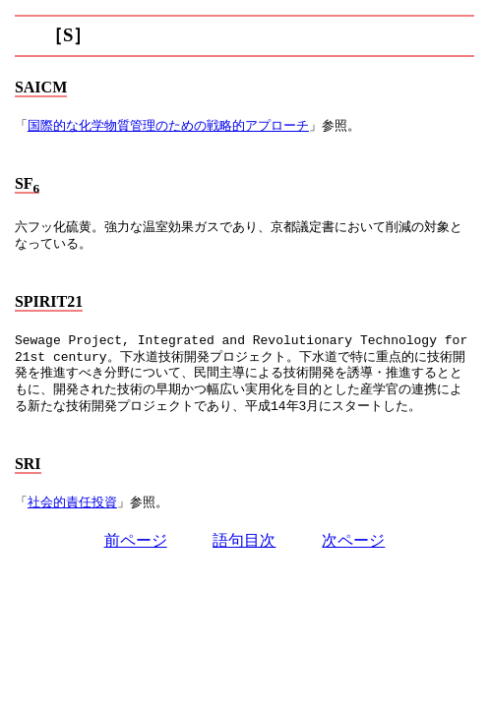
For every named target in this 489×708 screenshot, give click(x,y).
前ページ (135, 540)
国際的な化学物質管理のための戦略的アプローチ (168, 127)
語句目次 (244, 540)
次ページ (353, 540)
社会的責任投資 (72, 503)
